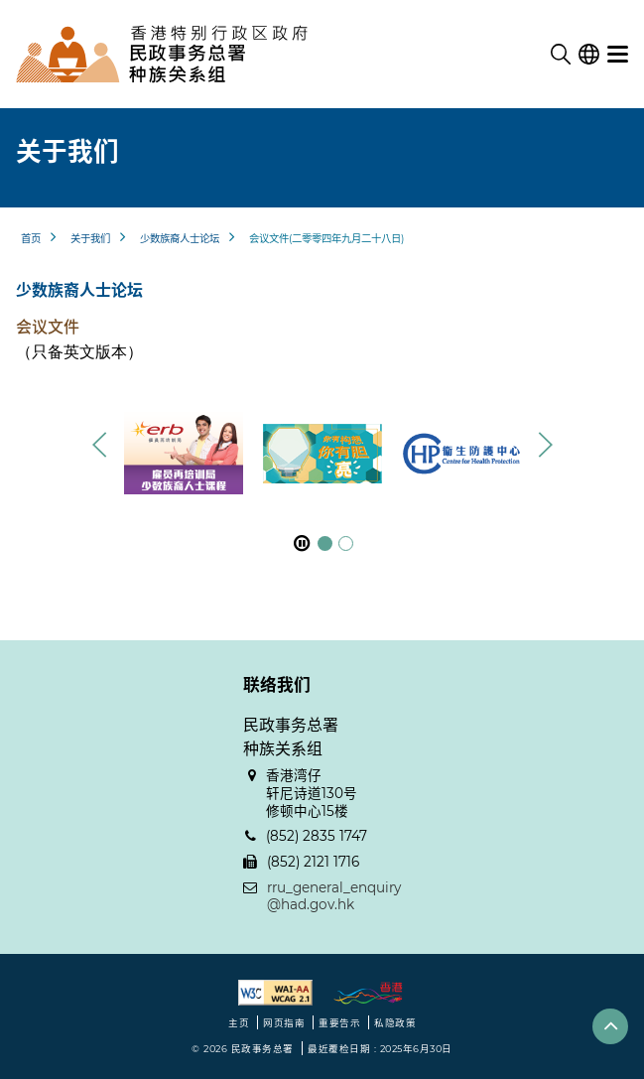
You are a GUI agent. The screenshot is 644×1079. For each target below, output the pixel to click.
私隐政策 (395, 1022)
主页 (238, 1022)
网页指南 (284, 1022)
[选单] (617, 55)
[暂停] (302, 543)
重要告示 (339, 1022)
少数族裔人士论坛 (179, 238)
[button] (545, 445)
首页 (31, 238)
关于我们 (90, 238)
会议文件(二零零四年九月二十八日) (326, 238)
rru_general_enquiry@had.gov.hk (334, 896)
